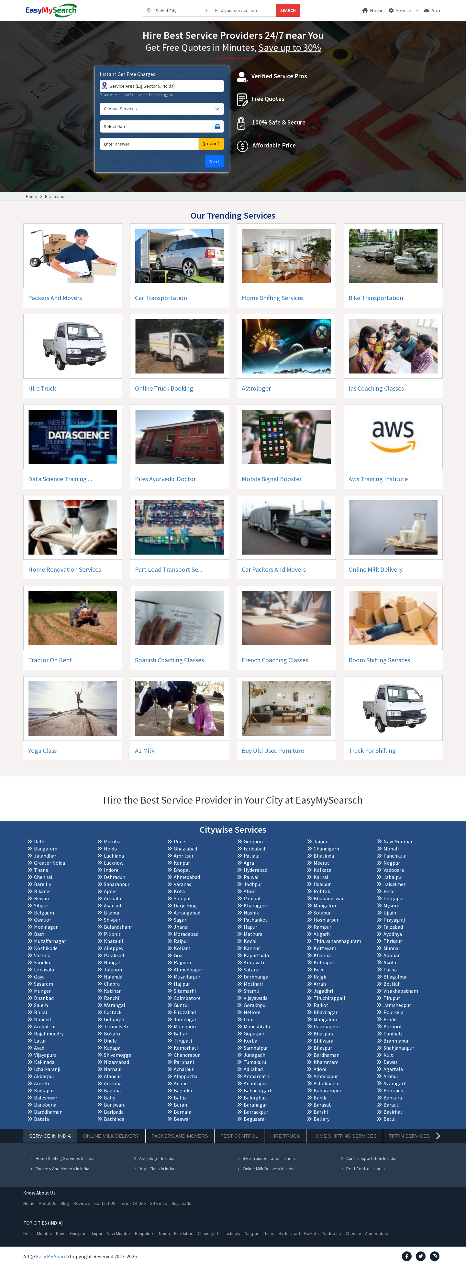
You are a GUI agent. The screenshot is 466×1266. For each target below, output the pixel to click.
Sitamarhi (185, 991)
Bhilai (40, 1012)
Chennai (43, 877)
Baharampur (327, 1090)
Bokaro (112, 1033)
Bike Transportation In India (266, 1158)
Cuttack (112, 1012)
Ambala (112, 898)
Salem (41, 1005)
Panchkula (394, 855)
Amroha (113, 1083)
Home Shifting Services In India (62, 1158)
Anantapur (255, 1083)
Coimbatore (187, 998)
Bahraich (393, 1090)
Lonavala (44, 969)
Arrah (320, 983)
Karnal (321, 877)
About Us (47, 1203)
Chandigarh (326, 848)
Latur (40, 1040)
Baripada (114, 1112)
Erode (389, 1019)
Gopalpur (254, 1033)
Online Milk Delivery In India (265, 1169)
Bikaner (42, 891)
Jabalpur (393, 877)
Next (214, 161)
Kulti (388, 1055)
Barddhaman (48, 1112)
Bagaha (112, 1090)
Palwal (251, 877)
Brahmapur (55, 196)
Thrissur (392, 941)
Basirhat (393, 1112)
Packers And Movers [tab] (179, 1136)
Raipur (181, 941)
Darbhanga (256, 976)
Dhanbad (44, 998)
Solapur (322, 912)
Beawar (182, 1119)
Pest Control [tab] (239, 1136)
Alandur (112, 1076)
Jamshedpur (397, 1005)
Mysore (391, 905)
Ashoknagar (327, 1083)
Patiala (252, 855)
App (432, 10)
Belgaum (44, 912)
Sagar (180, 919)
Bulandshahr (118, 927)
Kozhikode (46, 948)
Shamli (251, 991)
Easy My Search (52, 1256)
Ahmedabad (187, 877)
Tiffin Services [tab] (409, 1136)
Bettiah (392, 983)
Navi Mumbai (397, 841)
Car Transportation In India (368, 1158)
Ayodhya (392, 934)
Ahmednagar (188, 969)
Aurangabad (187, 912)
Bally (109, 1097)
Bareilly (42, 884)
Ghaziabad (185, 848)
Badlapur (44, 1090)
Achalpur (184, 1069)
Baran (180, 1104)
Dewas (390, 1062)
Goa (178, 955)
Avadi (40, 1047)
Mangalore (326, 905)
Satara (251, 969)
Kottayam (325, 948)
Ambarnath (256, 1076)
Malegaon (185, 1026)
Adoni (320, 1069)
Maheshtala (257, 1026)
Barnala (182, 1112)
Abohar (391, 955)
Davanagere (327, 1026)
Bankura (392, 1097)
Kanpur (182, 863)
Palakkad (114, 955)
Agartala (393, 1069)
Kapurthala (256, 955)
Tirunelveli (116, 1026)
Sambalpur (256, 1047)
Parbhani (184, 1062)
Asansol (112, 905)
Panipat (252, 898)
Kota (179, 891)
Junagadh (254, 1055)
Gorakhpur (255, 1005)
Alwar (250, 891)
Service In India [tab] (50, 1136)
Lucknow (113, 863)
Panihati (392, 1033)
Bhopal (182, 870)
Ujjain (389, 912)
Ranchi (111, 998)
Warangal (114, 1005)
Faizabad (393, 927)
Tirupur (391, 998)
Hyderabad (255, 870)
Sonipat (182, 898)
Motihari (253, 983)
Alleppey (113, 948)
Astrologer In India (153, 1158)
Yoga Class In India (153, 1169)
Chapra (112, 983)
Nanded (42, 1019)
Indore (111, 870)
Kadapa (112, 1047)
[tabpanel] (233, 1160)
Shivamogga (117, 1055)
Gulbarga (114, 1019)
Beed (319, 969)
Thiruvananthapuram (337, 941)
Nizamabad (116, 1062)
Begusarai (255, 1119)
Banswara (115, 1104)
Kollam (182, 948)
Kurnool (392, 1026)
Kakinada (44, 1062)
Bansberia (45, 1104)
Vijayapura (45, 1055)
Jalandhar (45, 855)
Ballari (181, 1033)
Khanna (322, 955)
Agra (249, 863)
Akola (389, 962)
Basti (40, 934)
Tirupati (183, 1040)
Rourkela (393, 1012)
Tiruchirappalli (330, 998)
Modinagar (46, 927)
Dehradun (114, 877)
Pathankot (256, 919)
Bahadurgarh (258, 1090)
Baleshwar (45, 1097)
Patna (390, 969)
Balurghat (255, 1097)
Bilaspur (323, 1047)
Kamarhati (186, 1047)
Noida (110, 848)
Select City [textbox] (166, 11)
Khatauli (113, 941)
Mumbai (113, 841)
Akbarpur (44, 1076)
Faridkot (43, 962)
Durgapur (393, 898)
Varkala (42, 955)
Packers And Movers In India (59, 1169)
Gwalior (42, 919)
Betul (389, 1119)
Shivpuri (113, 919)
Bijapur (112, 912)
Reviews (81, 1203)
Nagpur (391, 863)
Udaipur (322, 884)
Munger (42, 991)
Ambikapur (326, 1076)
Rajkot (321, 1005)
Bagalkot (184, 1090)
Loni (248, 1019)
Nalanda (113, 976)
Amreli (41, 1083)
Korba (250, 1040)
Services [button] (402, 10)
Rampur (322, 927)
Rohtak (322, 891)
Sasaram (43, 983)
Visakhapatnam (400, 991)
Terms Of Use (133, 1203)
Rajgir (320, 976)
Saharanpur (116, 884)
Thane (41, 870)
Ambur (390, 1076)
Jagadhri (323, 991)
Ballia (180, 1097)
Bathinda (114, 1119)
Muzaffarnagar (50, 941)
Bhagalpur (395, 976)
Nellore (252, 1012)
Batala (41, 1119)
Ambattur (45, 1026)
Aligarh (322, 934)
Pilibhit (112, 934)
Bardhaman (326, 1055)
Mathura (253, 934)
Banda (320, 1097)
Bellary (321, 1119)
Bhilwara (323, 1040)
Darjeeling (185, 905)
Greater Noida (49, 863)
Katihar (112, 991)
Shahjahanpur (398, 1047)
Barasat (322, 1104)
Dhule (110, 1040)
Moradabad (186, 934)
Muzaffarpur (187, 976)
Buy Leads (181, 1203)
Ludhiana (114, 855)
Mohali (391, 848)
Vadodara (393, 870)
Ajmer (110, 891)
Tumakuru (255, 1062)
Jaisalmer (394, 884)
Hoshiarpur (326, 919)
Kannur (252, 948)
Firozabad (185, 1012)
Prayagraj (394, 919)
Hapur (250, 927)
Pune (179, 841)
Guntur (181, 1005)
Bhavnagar (326, 1012)
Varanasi (183, 884)
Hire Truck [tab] (285, 1136)
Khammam (326, 1062)
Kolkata (322, 870)
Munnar (391, 948)
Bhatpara (324, 1033)
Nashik (251, 912)
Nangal (112, 962)
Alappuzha (185, 1076)
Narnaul (113, 1069)
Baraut (391, 1104)
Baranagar (255, 1104)
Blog (65, 1203)
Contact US (105, 1203)
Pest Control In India (362, 1169)
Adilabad (253, 1069)
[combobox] (177, 10)
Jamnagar (185, 1019)
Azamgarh (394, 1083)
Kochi (250, 941)
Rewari (41, 898)
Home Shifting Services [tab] (344, 1136)
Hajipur (182, 983)
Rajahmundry (48, 1033)
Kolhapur (324, 962)
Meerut (321, 863)
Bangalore (45, 848)
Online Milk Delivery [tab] (111, 1136)
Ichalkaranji (47, 1069)
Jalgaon (113, 969)
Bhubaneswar (329, 898)
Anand (181, 1083)
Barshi (321, 1112)
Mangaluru (325, 1019)
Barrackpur (256, 1112)
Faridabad (254, 848)
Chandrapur (187, 1055)
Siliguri (42, 905)
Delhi (40, 841)
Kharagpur (255, 905)
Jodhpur (253, 884)
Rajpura (182, 962)
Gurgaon (253, 841)
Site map (158, 1203)
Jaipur (320, 841)
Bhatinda (324, 855)
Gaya (39, 976)
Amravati (254, 962)
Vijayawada (256, 998)
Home (372, 10)
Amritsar (184, 855)
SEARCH (288, 10)
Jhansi (181, 927)
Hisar (389, 891)
